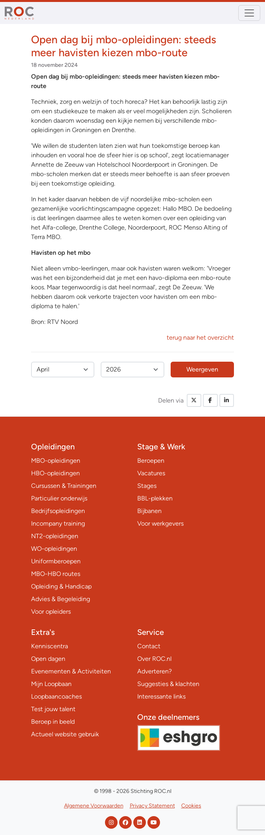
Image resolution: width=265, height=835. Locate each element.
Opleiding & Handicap (61, 586)
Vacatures (151, 473)
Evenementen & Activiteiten (71, 671)
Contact (148, 646)
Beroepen (150, 460)
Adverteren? (154, 671)
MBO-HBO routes (55, 574)
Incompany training (58, 523)
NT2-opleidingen (54, 536)
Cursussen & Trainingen (63, 485)
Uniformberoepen (56, 561)
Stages (146, 485)
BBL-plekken (155, 498)
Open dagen (48, 658)
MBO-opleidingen (55, 460)
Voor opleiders (51, 611)
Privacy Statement (152, 805)
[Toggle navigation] (249, 13)
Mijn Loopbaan (51, 684)
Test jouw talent (53, 709)
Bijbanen (149, 511)
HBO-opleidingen (55, 473)
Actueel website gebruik (65, 734)
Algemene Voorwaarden (93, 805)
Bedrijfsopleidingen (58, 511)
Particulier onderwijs (59, 498)
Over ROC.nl (154, 658)
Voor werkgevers (160, 523)
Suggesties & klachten (168, 684)
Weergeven (202, 369)
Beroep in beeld (53, 721)
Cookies (191, 805)
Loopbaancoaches (56, 696)
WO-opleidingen (54, 548)
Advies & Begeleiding (60, 599)
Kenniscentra (49, 646)
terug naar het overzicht (200, 337)
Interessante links (161, 696)
